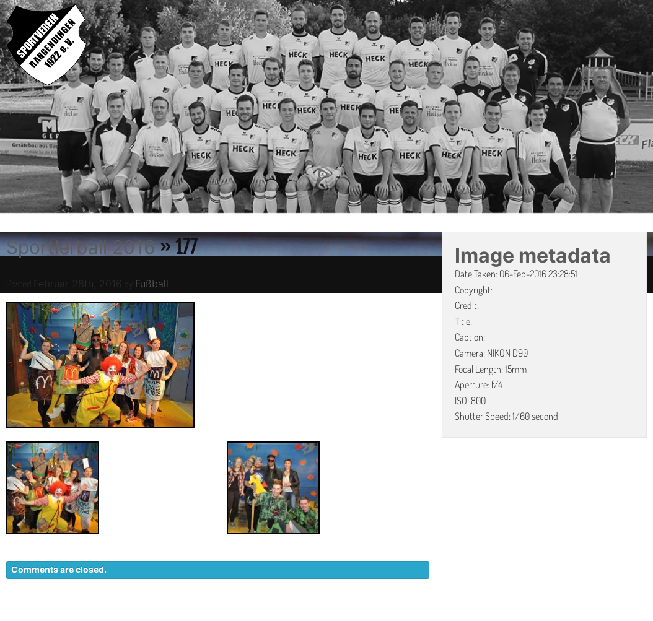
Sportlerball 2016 (81, 247)
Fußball (152, 283)
